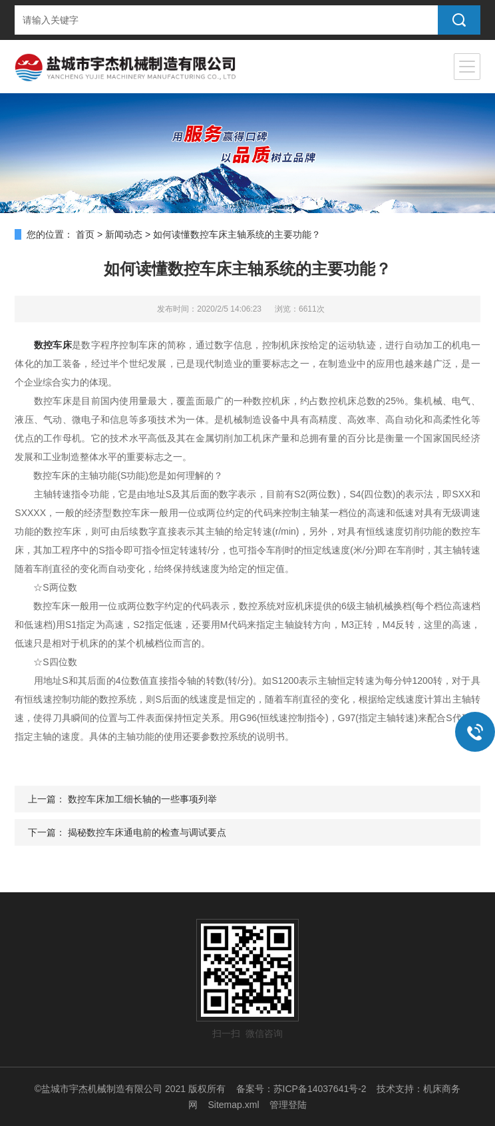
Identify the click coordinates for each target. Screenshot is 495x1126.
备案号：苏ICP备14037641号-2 (301, 1088)
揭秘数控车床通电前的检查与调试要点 (147, 832)
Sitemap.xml (233, 1104)
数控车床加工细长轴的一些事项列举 (142, 799)
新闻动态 (123, 234)
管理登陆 (288, 1104)
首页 (85, 234)
